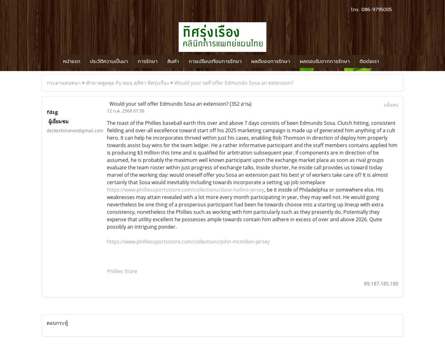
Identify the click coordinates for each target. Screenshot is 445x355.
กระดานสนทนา (64, 82)
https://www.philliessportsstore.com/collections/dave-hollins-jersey (185, 189)
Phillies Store (122, 271)
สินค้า (173, 61)
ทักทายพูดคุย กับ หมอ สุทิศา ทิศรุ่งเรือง (127, 82)
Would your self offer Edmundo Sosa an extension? (233, 82)
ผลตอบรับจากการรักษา (325, 61)
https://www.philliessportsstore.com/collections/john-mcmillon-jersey (188, 241)
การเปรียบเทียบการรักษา (215, 61)
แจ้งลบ (391, 104)
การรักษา (148, 61)
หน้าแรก (71, 61)
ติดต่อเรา (369, 61)
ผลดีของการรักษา (270, 61)
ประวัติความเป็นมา (109, 61)
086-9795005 (376, 9)
